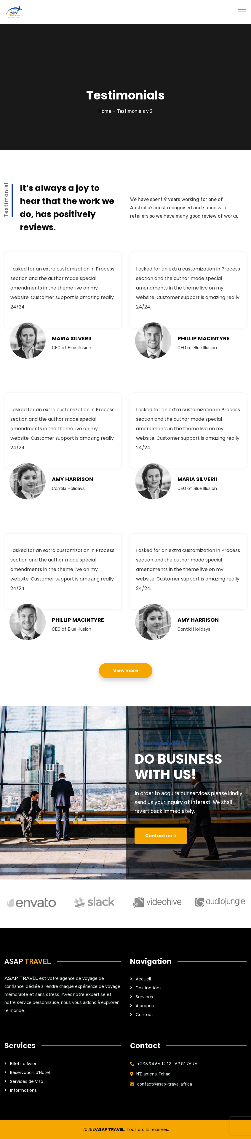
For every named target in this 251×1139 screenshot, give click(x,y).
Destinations (149, 988)
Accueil (143, 979)
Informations (23, 1090)
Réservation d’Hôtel (30, 1072)
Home (104, 111)
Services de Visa (26, 1081)
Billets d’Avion (24, 1064)
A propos (145, 1006)
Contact (144, 1015)
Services (144, 997)
